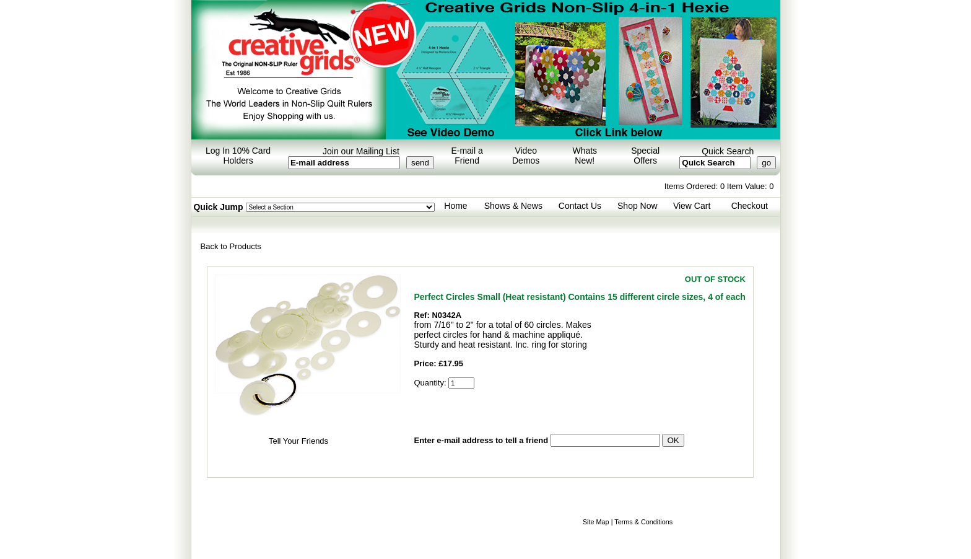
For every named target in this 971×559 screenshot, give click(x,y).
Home (455, 206)
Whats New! (584, 155)
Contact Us (580, 206)
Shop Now (637, 206)
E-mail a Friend (466, 155)
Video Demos (525, 155)
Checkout (749, 206)
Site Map (596, 522)
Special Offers (645, 155)
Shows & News (513, 206)
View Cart (691, 206)
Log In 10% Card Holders (238, 155)
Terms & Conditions (643, 522)
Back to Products (231, 246)
